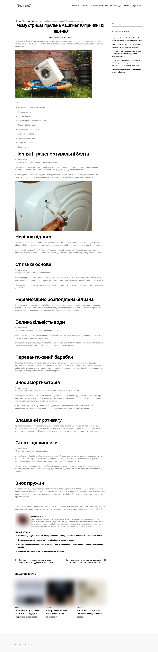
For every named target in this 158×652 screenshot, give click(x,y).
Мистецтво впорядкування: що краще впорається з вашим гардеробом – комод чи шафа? (126, 53)
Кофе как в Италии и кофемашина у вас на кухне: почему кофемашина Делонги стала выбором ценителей (126, 62)
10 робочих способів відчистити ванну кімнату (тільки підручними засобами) (36, 561)
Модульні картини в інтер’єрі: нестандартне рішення (41, 551)
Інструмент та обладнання (92, 6)
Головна (75, 6)
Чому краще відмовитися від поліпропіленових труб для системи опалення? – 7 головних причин (60, 536)
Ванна (34, 21)
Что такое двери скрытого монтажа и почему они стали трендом (89, 613)
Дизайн (56, 37)
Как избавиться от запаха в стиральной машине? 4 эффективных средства (84, 561)
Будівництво (137, 6)
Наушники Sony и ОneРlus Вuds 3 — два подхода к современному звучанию (28, 613)
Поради (117, 6)
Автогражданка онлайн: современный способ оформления (56, 613)
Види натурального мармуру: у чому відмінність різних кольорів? (46, 540)
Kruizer (18, 21)
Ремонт (126, 6)
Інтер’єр (108, 6)
